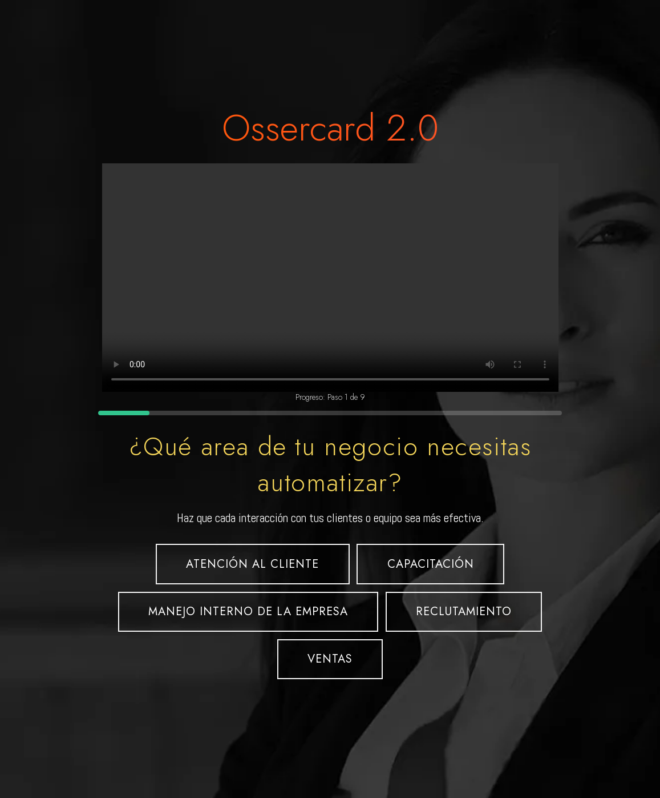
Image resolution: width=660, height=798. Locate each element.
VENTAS (330, 659)
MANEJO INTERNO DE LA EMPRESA (248, 611)
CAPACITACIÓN (430, 564)
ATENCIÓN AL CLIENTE (252, 564)
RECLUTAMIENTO (464, 611)
